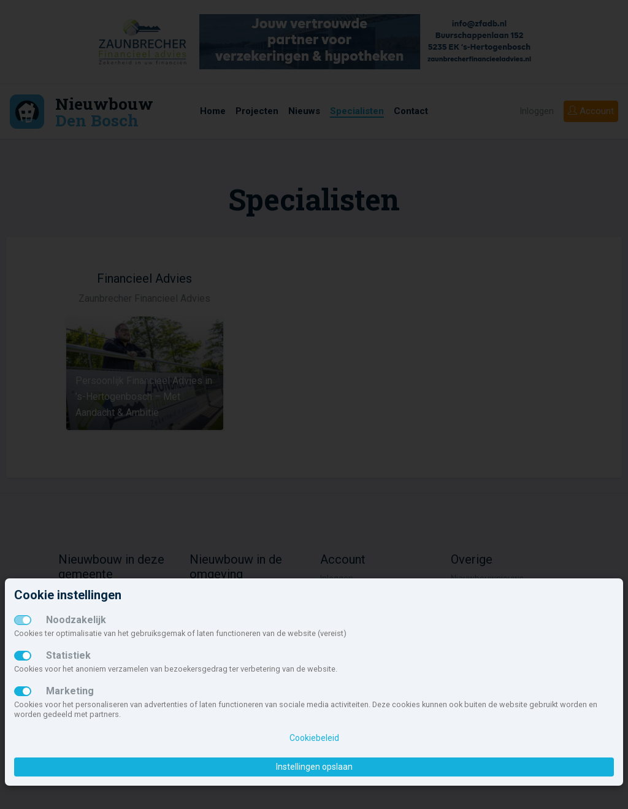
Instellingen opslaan (314, 767)
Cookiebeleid (314, 738)
